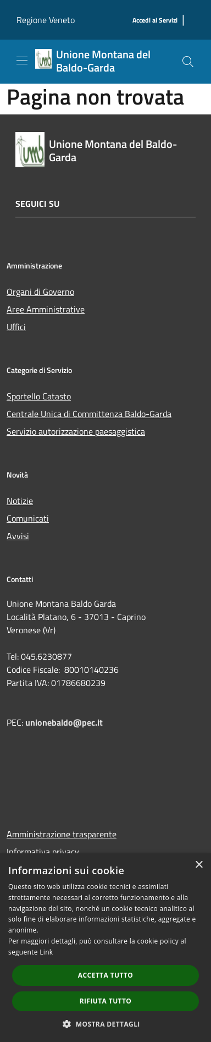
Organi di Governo (40, 291)
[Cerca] (188, 61)
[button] (105, 1023)
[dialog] (105, 947)
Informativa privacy (43, 851)
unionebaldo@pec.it (65, 722)
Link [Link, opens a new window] (46, 952)
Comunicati (28, 518)
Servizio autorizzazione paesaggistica (76, 431)
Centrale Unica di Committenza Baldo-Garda (89, 413)
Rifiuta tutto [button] (106, 1001)
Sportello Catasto (39, 396)
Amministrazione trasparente (61, 834)
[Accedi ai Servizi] (154, 20)
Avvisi (18, 535)
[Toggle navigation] (22, 60)
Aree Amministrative (46, 309)
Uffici (16, 326)
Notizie (20, 500)
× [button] (199, 865)
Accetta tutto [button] (105, 975)
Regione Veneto (45, 19)
